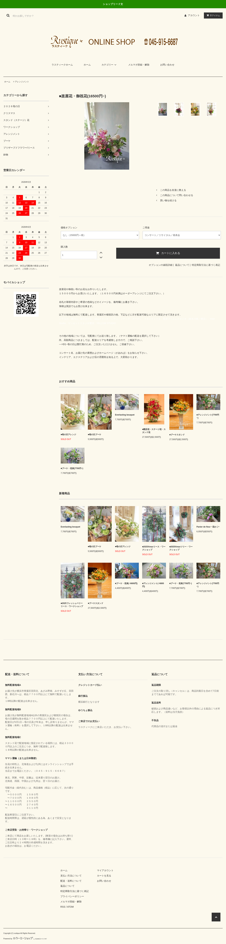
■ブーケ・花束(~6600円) (126, 583)
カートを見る (104, 875)
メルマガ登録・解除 (138, 64)
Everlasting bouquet (124, 415)
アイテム (212, 15)
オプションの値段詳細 (160, 265)
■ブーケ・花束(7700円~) (72, 468)
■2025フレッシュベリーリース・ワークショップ (72, 604)
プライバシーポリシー (72, 896)
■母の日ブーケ (94, 434)
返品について (182, 265)
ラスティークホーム (62, 64)
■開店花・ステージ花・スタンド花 (154, 431)
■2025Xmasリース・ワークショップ (153, 548)
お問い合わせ (167, 64)
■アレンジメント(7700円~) (207, 416)
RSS (62, 906)
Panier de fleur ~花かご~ (208, 527)
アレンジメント (22, 82)
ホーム (87, 64)
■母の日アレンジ (68, 434)
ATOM (70, 906)
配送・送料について (71, 880)
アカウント (194, 15)
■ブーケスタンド (177, 435)
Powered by (25, 939)
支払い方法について (71, 875)
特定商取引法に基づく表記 (206, 265)
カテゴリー (109, 64)
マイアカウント (105, 870)
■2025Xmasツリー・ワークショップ (181, 548)
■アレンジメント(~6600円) (153, 585)
